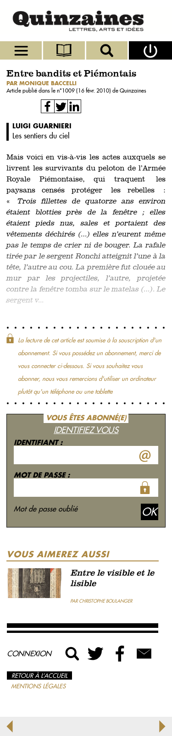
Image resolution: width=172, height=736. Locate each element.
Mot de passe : (42, 474)
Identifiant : (38, 442)
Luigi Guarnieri (42, 125)
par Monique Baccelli (41, 83)
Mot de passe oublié (46, 508)
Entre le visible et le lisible (112, 578)
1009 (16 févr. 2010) (87, 90)
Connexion (29, 653)
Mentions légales (38, 686)
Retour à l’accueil (39, 675)
